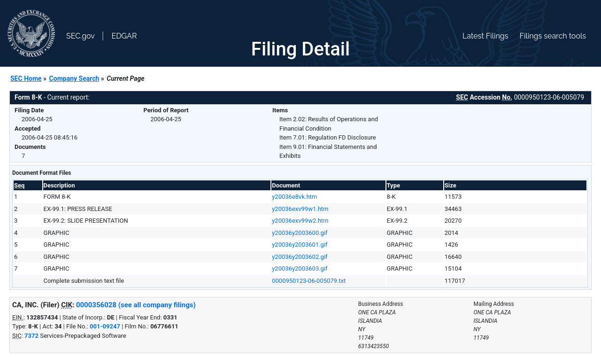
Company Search (74, 78)
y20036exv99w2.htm (300, 220)
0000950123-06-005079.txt (309, 280)
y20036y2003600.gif (299, 232)
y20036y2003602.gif (299, 256)
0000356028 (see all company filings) (136, 305)
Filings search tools (552, 35)
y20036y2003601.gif (299, 244)
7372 (31, 335)
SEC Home (26, 78)
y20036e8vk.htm (294, 196)
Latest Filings (485, 35)
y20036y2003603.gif (299, 268)
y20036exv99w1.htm (300, 208)
